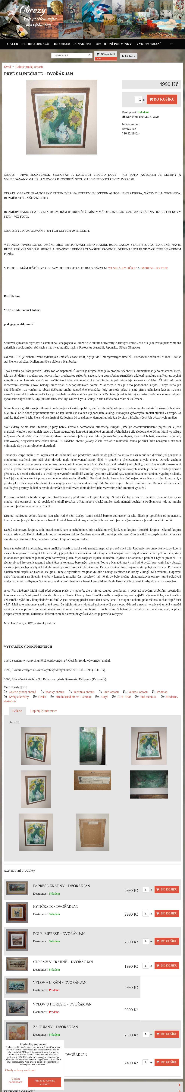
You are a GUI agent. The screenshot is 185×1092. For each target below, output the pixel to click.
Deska (42, 697)
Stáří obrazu (111, 692)
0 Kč (99, 58)
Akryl (104, 697)
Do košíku (161, 99)
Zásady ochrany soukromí (20, 1070)
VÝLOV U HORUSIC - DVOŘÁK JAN (62, 1004)
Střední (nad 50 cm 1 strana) (73, 697)
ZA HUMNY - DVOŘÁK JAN (55, 1027)
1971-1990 (124, 697)
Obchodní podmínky (114, 44)
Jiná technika (148, 697)
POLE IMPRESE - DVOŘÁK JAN (59, 933)
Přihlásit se (129, 56)
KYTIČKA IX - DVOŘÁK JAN (55, 906)
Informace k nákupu (72, 44)
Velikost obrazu (138, 692)
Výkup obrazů (148, 44)
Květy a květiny (19, 697)
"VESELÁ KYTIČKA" (122, 268)
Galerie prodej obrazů (28, 44)
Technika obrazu (84, 692)
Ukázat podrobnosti (16, 1080)
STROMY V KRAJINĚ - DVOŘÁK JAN (63, 962)
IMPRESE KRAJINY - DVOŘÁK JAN (61, 886)
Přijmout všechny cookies (44, 1082)
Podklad (162, 692)
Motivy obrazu (54, 692)
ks (141, 100)
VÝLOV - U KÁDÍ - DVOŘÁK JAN (60, 982)
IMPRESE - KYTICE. (154, 268)
